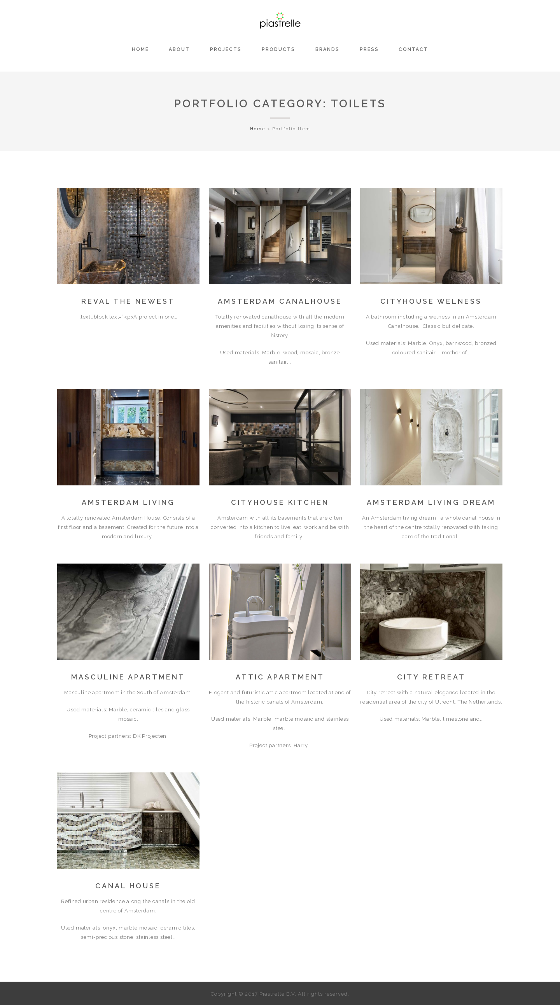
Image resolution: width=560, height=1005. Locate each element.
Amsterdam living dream (431, 502)
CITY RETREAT (431, 677)
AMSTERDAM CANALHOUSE (280, 301)
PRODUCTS (278, 49)
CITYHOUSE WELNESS (431, 301)
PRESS (369, 49)
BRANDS (327, 49)
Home (257, 128)
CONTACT (413, 49)
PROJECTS (226, 49)
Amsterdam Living (128, 502)
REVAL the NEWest (128, 301)
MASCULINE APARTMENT (128, 677)
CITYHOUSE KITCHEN (280, 502)
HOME (140, 49)
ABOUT (179, 49)
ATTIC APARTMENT (280, 677)
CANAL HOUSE (128, 886)
